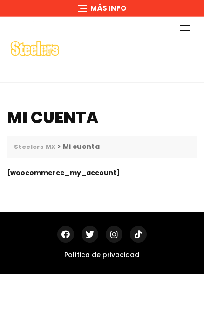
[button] (187, 28)
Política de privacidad (101, 254)
